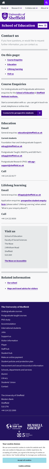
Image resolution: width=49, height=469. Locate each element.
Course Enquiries (14, 59)
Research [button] (16, 8)
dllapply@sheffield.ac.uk (29, 194)
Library (4, 378)
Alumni (4, 374)
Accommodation (8, 323)
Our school (12, 282)
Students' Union (8, 382)
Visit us (10, 73)
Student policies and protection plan (17, 361)
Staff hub (5, 349)
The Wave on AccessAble (15, 260)
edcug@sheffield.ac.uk (11, 146)
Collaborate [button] (30, 8)
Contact (4, 386)
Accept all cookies (24, 460)
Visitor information (9, 340)
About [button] (43, 8)
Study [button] (3, 8)
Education (11, 64)
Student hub (6, 353)
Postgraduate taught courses (14, 315)
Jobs (3, 332)
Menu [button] (42, 25)
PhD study (5, 319)
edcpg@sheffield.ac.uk (11, 155)
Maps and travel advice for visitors (22, 288)
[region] (24, 454)
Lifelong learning (15, 69)
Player (4, 344)
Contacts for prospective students (18, 113)
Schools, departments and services (16, 369)
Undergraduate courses (11, 311)
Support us (6, 336)
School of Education (18, 25)
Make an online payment (12, 357)
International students (11, 328)
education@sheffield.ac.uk (30, 132)
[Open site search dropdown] (46, 2)
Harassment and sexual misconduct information (22, 365)
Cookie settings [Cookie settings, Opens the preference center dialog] (25, 466)
